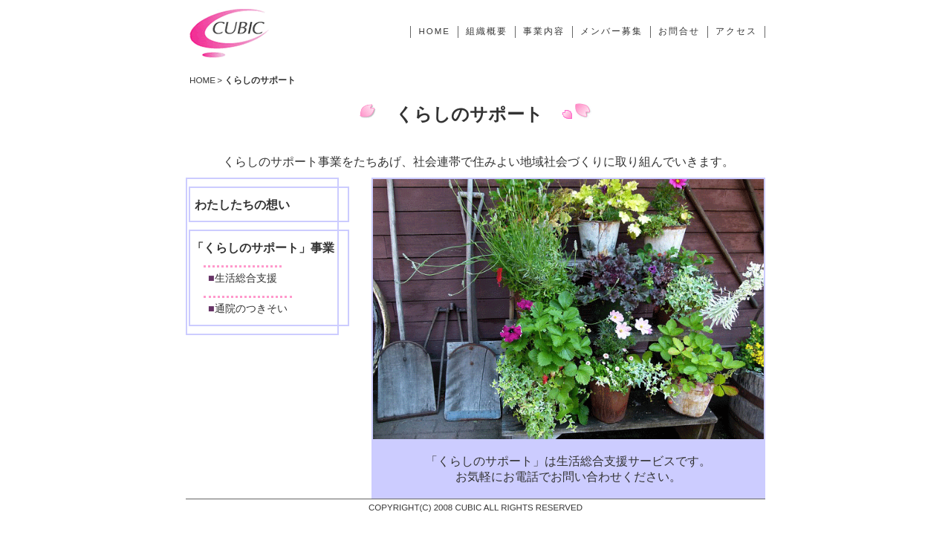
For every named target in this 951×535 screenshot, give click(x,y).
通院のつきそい (251, 308)
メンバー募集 (611, 31)
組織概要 (486, 31)
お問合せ (679, 31)
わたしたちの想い (242, 204)
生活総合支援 (246, 278)
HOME (434, 31)
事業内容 (544, 31)
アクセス (736, 31)
